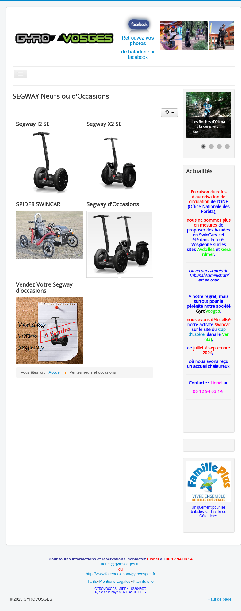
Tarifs (92, 581)
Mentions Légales (115, 581)
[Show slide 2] (211, 146)
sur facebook (138, 54)
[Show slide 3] (219, 146)
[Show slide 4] (227, 146)
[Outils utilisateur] (169, 112)
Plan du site (143, 581)
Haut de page (219, 599)
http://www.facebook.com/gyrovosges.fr (120, 573)
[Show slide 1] (203, 146)
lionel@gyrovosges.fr (120, 564)
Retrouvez (138, 30)
